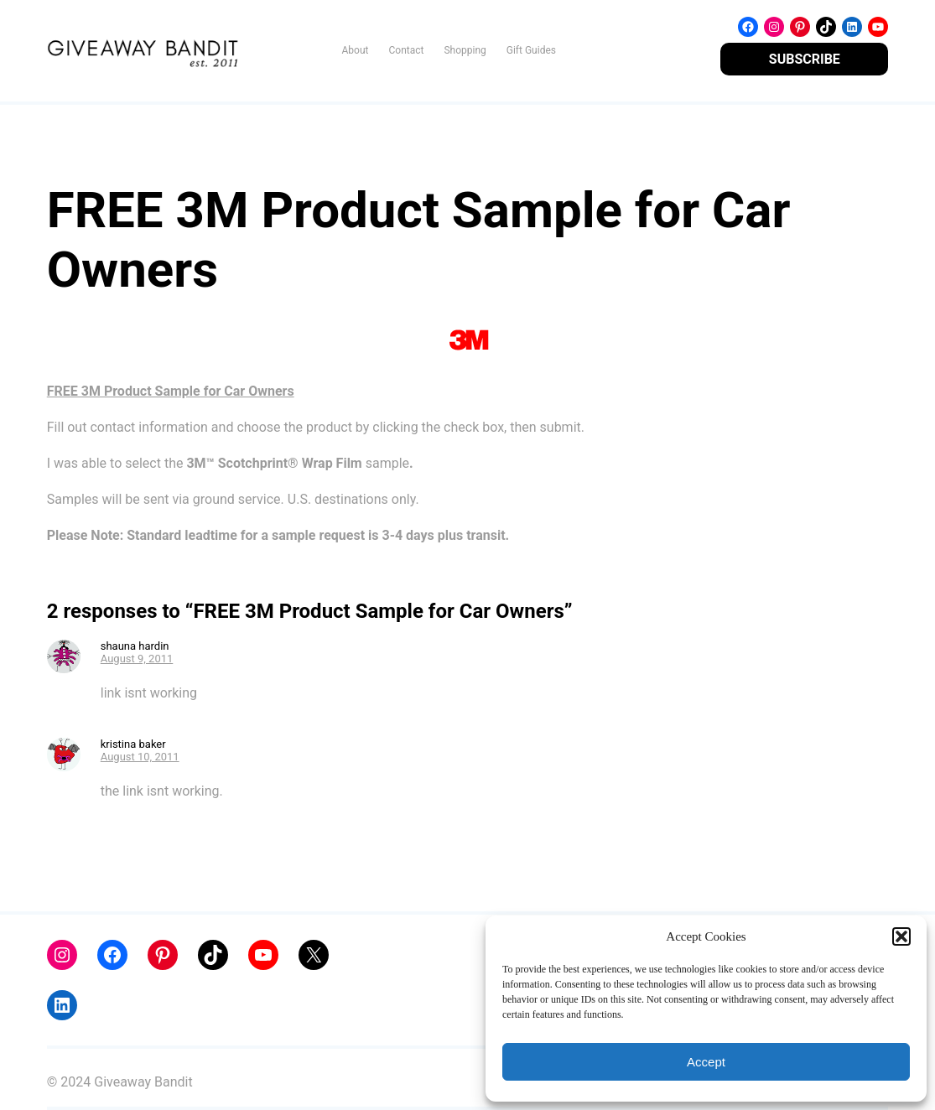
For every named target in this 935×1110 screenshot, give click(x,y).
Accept (706, 1062)
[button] (901, 936)
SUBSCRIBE (804, 59)
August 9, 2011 (137, 658)
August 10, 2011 (140, 756)
